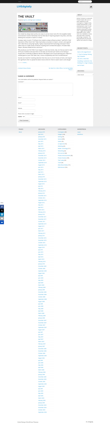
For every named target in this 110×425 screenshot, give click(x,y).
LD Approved (61, 144)
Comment (21, 82)
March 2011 (41, 231)
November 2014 (42, 158)
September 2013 (42, 181)
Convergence (61, 132)
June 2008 (40, 306)
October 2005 (41, 381)
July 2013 (40, 186)
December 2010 (42, 238)
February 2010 (42, 261)
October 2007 (41, 325)
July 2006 (40, 360)
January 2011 (41, 235)
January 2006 (41, 374)
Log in (79, 132)
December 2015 (42, 139)
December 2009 (42, 266)
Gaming (60, 136)
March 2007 (41, 341)
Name (20, 97)
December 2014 (42, 155)
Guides (59, 141)
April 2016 (40, 134)
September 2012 (42, 200)
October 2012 (41, 198)
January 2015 (41, 153)
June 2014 (40, 167)
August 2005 (41, 386)
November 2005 (42, 379)
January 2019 (41, 132)
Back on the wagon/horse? (84, 52)
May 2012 (40, 205)
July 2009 (40, 275)
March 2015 (41, 148)
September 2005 (42, 384)
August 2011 (41, 226)
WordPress (80, 134)
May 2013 (40, 188)
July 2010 (40, 249)
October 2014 (41, 160)
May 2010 (40, 254)
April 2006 (40, 367)
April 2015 (40, 146)
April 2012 (40, 207)
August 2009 (41, 273)
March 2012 (41, 209)
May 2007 (40, 337)
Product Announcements (64, 155)
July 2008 (40, 304)
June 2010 (40, 252)
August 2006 (41, 358)
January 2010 (41, 264)
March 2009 (41, 285)
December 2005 (42, 377)
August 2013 (41, 184)
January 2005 (41, 402)
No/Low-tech (61, 153)
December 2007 (42, 320)
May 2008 (40, 308)
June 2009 (40, 278)
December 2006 (42, 348)
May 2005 (40, 393)
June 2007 (40, 334)
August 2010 (41, 247)
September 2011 (42, 224)
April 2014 (40, 172)
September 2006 (42, 355)
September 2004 (42, 412)
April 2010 (40, 257)
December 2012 (42, 195)
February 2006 (42, 372)
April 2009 (40, 282)
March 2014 (41, 174)
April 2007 (40, 339)
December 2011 (42, 216)
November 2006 (42, 351)
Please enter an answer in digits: (26, 113)
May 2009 (40, 280)
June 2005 (40, 391)
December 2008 (42, 292)
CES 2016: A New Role (83, 58)
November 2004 (42, 407)
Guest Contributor (36, 20)
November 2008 (42, 294)
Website (20, 108)
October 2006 (41, 353)
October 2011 (41, 221)
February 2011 (42, 233)
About (19, 1)
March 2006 (41, 370)
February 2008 (42, 315)
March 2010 (41, 259)
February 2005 (42, 400)
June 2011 (40, 228)
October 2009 (41, 268)
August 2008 (41, 301)
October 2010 (41, 242)
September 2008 (42, 299)
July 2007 (40, 332)
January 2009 (41, 289)
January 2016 (41, 136)
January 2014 (41, 176)
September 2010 (42, 245)
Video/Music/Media (63, 165)
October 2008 (41, 297)
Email (20, 103)
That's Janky (61, 160)
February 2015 (42, 151)
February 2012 (42, 212)
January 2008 (41, 318)
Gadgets (60, 134)
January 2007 (41, 346)
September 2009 (42, 271)
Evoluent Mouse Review (25, 68)
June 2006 (40, 362)
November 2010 (42, 240)
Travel (59, 162)
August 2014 (41, 165)
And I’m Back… (81, 65)
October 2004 (41, 410)
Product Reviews (62, 158)
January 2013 (41, 193)
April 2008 (40, 311)
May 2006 (40, 365)
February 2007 (42, 344)
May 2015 (40, 144)
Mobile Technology (63, 148)
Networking (61, 151)
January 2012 (41, 214)
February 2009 (42, 287)
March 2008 (41, 313)
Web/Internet (61, 167)
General (25, 62)
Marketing (60, 146)
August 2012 (41, 202)
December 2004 (42, 405)
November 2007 (42, 322)
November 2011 (42, 219)
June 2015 (40, 141)
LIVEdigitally (24, 6)
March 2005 (41, 398)
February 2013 (42, 191)
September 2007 (42, 327)
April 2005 (40, 395)
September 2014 (42, 162)
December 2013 (42, 179)
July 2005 (40, 388)
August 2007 (41, 329)
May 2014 (40, 169)
